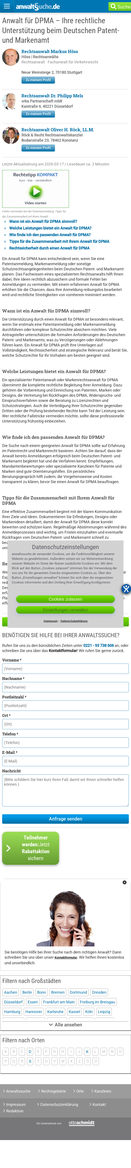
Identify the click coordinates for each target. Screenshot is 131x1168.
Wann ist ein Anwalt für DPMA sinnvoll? (43, 249)
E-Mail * (9, 780)
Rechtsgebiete (53, 1119)
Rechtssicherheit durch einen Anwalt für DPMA (49, 276)
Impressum (16, 1132)
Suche (124, 7)
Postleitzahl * (14, 724)
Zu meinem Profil (38, 80)
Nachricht (11, 798)
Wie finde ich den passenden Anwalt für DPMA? (50, 262)
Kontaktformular (66, 985)
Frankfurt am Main (59, 1030)
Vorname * (11, 687)
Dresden (99, 1020)
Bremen (58, 1020)
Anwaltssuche (18, 1119)
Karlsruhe (55, 1039)
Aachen (10, 1020)
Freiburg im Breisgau (97, 1030)
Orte (80, 1119)
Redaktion (14, 1139)
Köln (89, 1039)
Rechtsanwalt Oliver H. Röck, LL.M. (57, 129)
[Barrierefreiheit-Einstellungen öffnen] (126, 589)
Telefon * (10, 761)
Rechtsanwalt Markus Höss (49, 51)
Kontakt (99, 1132)
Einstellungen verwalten (65, 609)
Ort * (6, 743)
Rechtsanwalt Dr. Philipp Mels (52, 95)
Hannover (33, 1039)
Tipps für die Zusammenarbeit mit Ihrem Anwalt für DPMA (59, 269)
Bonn (41, 1020)
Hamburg (12, 1039)
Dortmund (78, 1020)
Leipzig (104, 1039)
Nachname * (13, 706)
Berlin (27, 1020)
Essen (33, 1030)
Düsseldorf (13, 1030)
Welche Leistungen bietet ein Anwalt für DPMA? (50, 256)
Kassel (74, 1039)
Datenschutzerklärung (59, 1132)
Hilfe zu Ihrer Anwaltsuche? (65, 649)
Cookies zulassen (65, 599)
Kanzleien (102, 1119)
